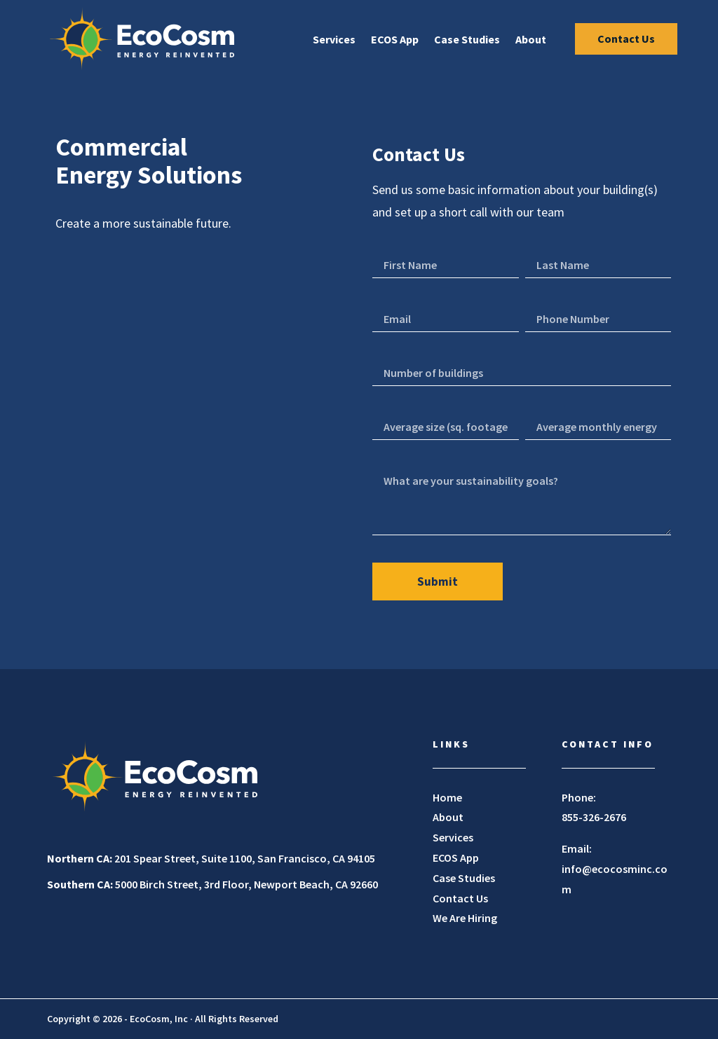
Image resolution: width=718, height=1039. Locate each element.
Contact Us (624, 39)
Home (447, 797)
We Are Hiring (465, 918)
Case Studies (465, 40)
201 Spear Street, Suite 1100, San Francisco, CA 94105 (211, 858)
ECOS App (392, 40)
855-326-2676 (594, 817)
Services (332, 40)
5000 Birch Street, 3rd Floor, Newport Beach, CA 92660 (212, 884)
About (528, 40)
